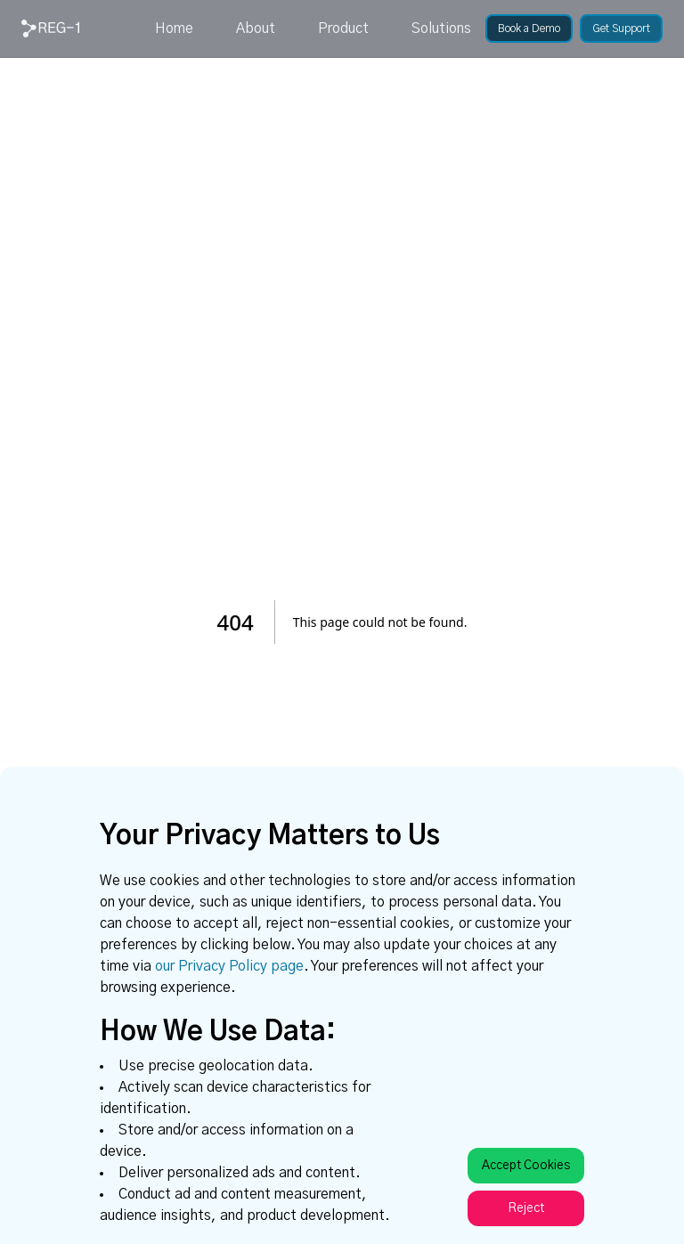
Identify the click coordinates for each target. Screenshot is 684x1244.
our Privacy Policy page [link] (229, 966)
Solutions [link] (441, 28)
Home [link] (174, 28)
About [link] (255, 28)
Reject (526, 1208)
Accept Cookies (526, 1165)
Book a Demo (529, 28)
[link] (50, 28)
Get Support (621, 28)
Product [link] (343, 28)
